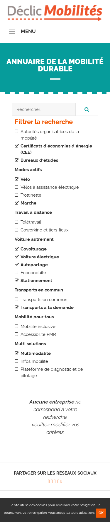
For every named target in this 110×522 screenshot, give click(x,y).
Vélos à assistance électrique (50, 187)
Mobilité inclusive (38, 326)
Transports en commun (44, 299)
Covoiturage (34, 249)
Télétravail (31, 222)
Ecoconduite (33, 272)
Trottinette (31, 195)
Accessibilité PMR (38, 334)
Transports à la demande (47, 307)
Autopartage (34, 264)
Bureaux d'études (39, 160)
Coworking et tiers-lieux (45, 230)
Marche (28, 203)
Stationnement (36, 280)
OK (101, 513)
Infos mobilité (34, 361)
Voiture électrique (40, 257)
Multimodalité (36, 353)
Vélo (25, 179)
